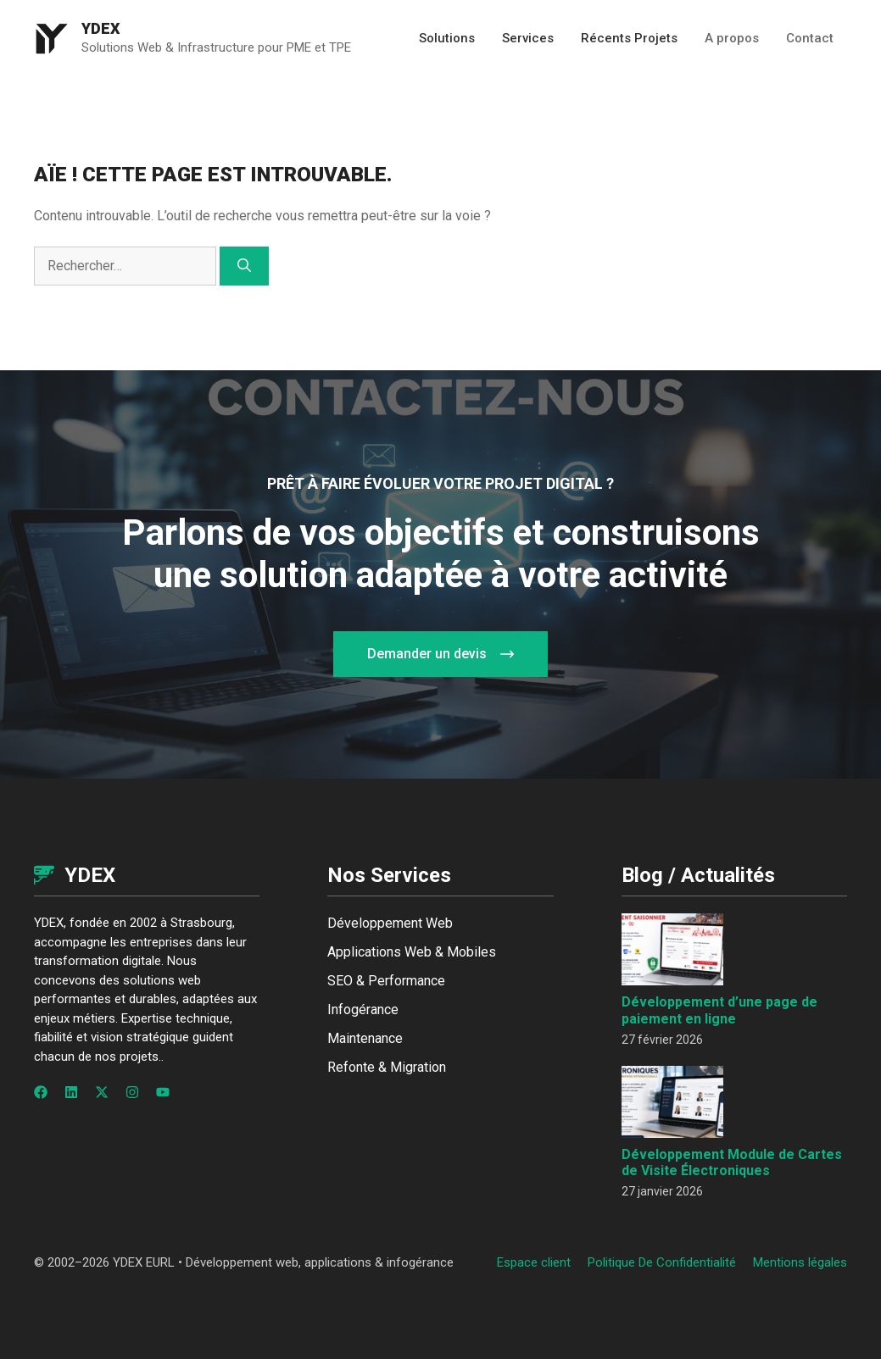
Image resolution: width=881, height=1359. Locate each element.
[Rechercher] (244, 266)
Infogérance (363, 1009)
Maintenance (365, 1038)
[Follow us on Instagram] (132, 1092)
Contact (810, 38)
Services (528, 38)
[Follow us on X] (102, 1092)
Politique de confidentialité (662, 1262)
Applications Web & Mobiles (411, 952)
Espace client (534, 1262)
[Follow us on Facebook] (40, 1092)
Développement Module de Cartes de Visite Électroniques (732, 1162)
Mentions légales (800, 1262)
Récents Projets (629, 38)
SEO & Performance (386, 981)
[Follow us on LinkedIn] (71, 1092)
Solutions (447, 38)
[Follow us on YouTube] (163, 1092)
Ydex (100, 28)
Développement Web (390, 923)
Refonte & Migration (386, 1067)
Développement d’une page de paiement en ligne (719, 1010)
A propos (732, 38)
